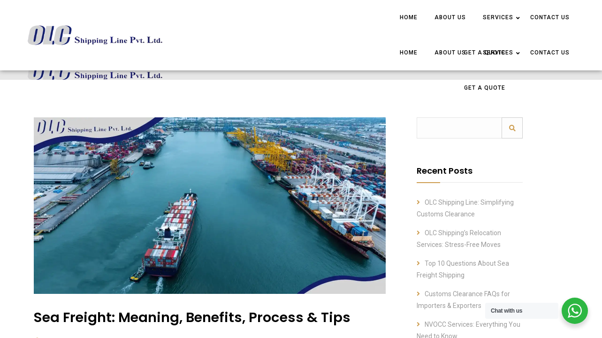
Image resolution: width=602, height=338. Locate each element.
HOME (409, 17)
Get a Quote (484, 87)
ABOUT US (450, 17)
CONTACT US (550, 17)
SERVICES (498, 17)
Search (512, 127)
